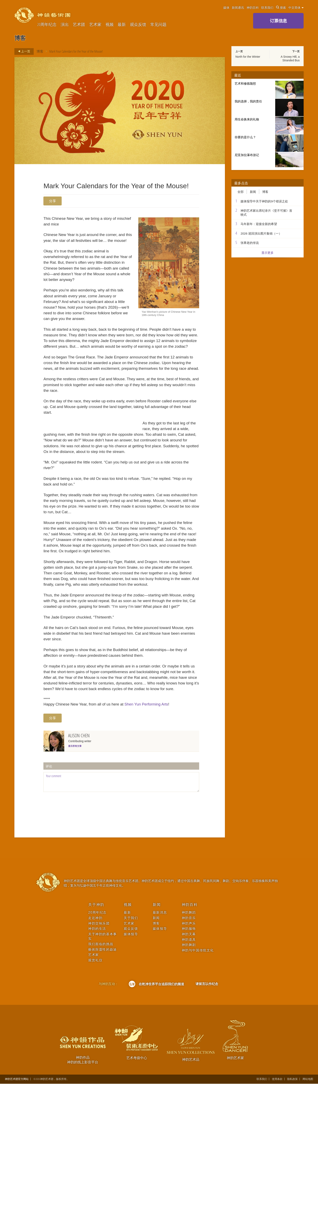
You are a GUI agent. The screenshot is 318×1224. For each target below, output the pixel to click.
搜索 (281, 7)
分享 (52, 201)
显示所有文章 (75, 886)
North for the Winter (247, 56)
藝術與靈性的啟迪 (102, 1089)
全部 (240, 191)
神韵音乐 (189, 1058)
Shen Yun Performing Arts (164, 843)
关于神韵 (96, 1044)
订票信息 (278, 20)
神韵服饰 (189, 1068)
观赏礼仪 (95, 1100)
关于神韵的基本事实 (102, 1076)
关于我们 (131, 1058)
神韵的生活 (97, 1068)
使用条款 (277, 1219)
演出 (65, 24)
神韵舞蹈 (189, 1052)
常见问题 (158, 24)
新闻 (253, 191)
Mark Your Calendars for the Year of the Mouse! (76, 51)
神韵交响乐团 (99, 1063)
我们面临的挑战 (100, 1084)
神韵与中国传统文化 (198, 1090)
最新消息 (160, 1052)
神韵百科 (253, 7)
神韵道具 (189, 1079)
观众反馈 (138, 24)
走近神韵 (95, 1058)
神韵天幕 (189, 1074)
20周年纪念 (47, 24)
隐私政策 (292, 1219)
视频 (109, 24)
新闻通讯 (238, 7)
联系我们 (267, 7)
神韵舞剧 (189, 1085)
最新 (122, 24)
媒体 (226, 7)
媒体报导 (131, 1074)
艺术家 (95, 24)
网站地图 (308, 1219)
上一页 (23, 51)
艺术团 (79, 24)
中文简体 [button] (296, 7)
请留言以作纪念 (207, 1124)
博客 (40, 51)
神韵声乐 (189, 1063)
